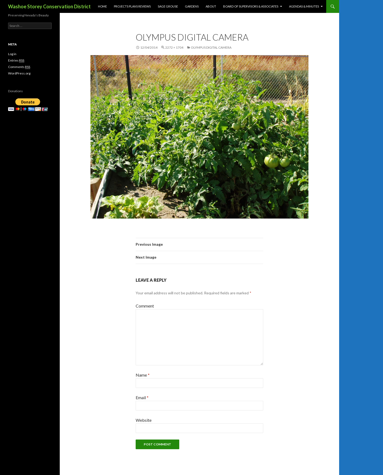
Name (143, 374)
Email (142, 397)
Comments (19, 67)
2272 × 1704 (174, 47)
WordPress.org (19, 73)
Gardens (192, 6)
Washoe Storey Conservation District (49, 6)
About (211, 6)
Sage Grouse (168, 6)
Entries (16, 60)
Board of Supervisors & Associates (250, 6)
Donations (15, 91)
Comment (145, 305)
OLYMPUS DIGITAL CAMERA (211, 47)
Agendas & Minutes (304, 6)
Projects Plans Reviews (132, 6)
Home (102, 6)
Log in (12, 54)
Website (144, 420)
